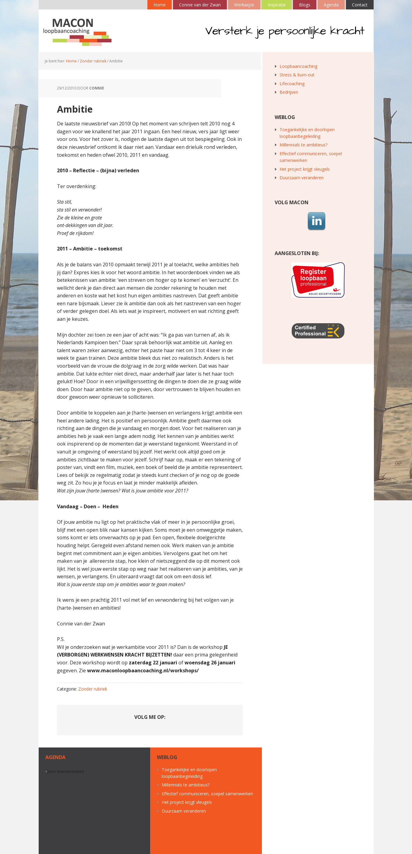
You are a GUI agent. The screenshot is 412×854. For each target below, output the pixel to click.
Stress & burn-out (297, 75)
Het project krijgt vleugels (305, 169)
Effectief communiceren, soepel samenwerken (207, 793)
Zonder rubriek (92, 689)
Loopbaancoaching (298, 66)
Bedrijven (289, 92)
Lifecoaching (292, 83)
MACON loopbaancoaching (78, 31)
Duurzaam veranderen (302, 177)
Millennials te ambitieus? (303, 145)
